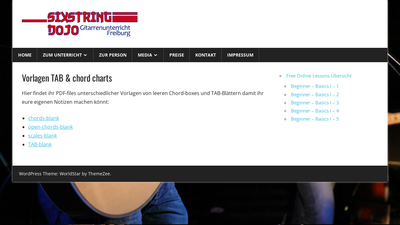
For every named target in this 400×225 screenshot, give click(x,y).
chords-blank (43, 118)
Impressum (240, 55)
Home (25, 55)
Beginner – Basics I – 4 (315, 111)
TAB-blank (40, 144)
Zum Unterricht (62, 55)
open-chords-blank (50, 126)
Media (145, 55)
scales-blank (42, 135)
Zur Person (113, 55)
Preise (176, 55)
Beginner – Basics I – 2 (315, 94)
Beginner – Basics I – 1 (315, 86)
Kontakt (205, 55)
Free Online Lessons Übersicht (319, 75)
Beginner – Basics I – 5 (315, 119)
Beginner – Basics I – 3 (315, 102)
